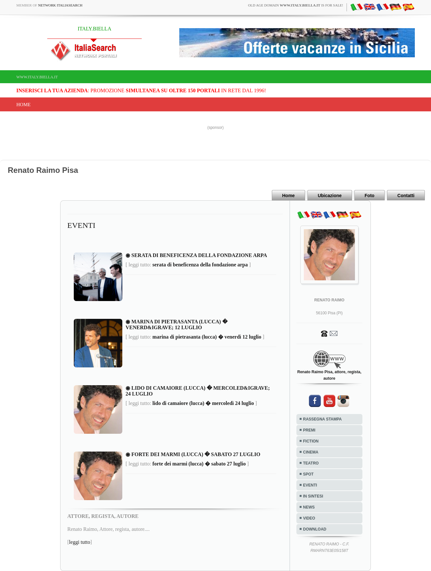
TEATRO (311, 463)
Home (24, 104)
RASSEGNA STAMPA (322, 419)
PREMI (309, 430)
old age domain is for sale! (295, 5)
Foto (369, 195)
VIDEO (309, 518)
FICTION (311, 441)
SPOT (308, 474)
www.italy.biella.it (37, 77)
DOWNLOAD (314, 529)
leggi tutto (79, 542)
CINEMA (310, 452)
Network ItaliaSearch (60, 5)
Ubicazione (330, 195)
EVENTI (310, 485)
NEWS (309, 507)
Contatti (405, 195)
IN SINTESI (313, 496)
